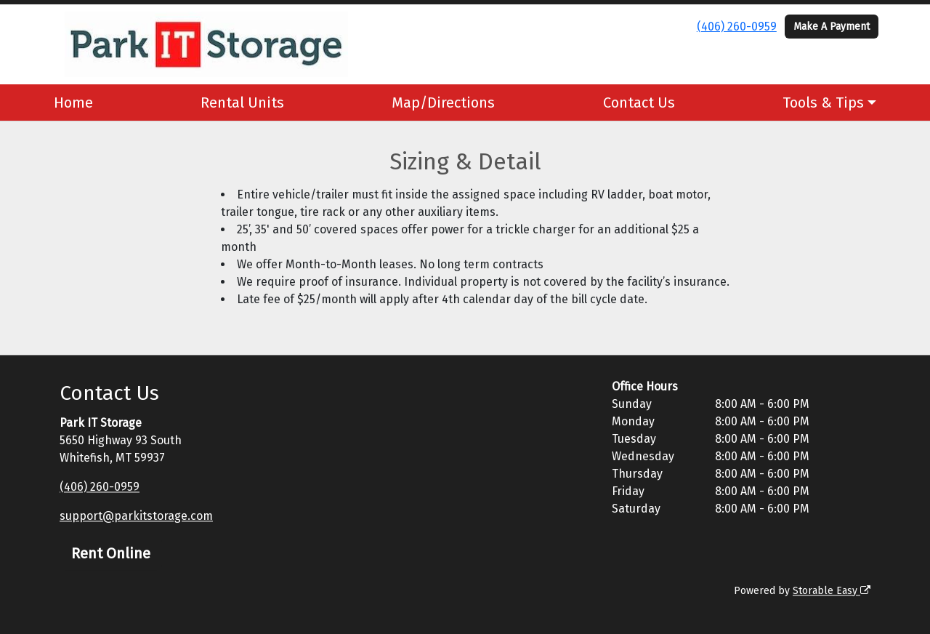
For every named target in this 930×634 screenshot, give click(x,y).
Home (73, 102)
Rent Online (110, 553)
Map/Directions (443, 102)
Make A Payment (831, 26)
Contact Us (639, 102)
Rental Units (242, 102)
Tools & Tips (823, 102)
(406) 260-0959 (737, 26)
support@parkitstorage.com (136, 516)
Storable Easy (831, 591)
